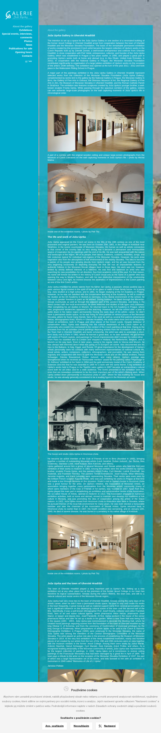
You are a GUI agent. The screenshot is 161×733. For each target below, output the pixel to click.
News (29, 45)
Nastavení (110, 725)
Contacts (27, 56)
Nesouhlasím (81, 725)
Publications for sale (20, 48)
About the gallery (22, 26)
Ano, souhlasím (54, 725)
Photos (28, 41)
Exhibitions (25, 30)
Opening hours (23, 52)
